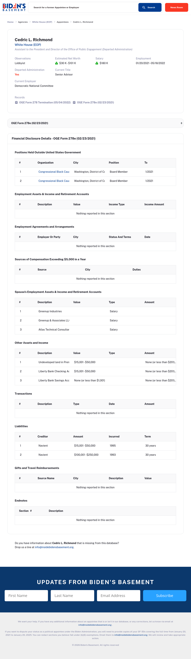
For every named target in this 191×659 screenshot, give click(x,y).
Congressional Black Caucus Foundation (63, 180)
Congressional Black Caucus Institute (61, 171)
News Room (176, 7)
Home (10, 22)
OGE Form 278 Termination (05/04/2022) (45, 102)
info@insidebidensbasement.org (54, 547)
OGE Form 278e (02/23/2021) (95, 102)
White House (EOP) (42, 22)
